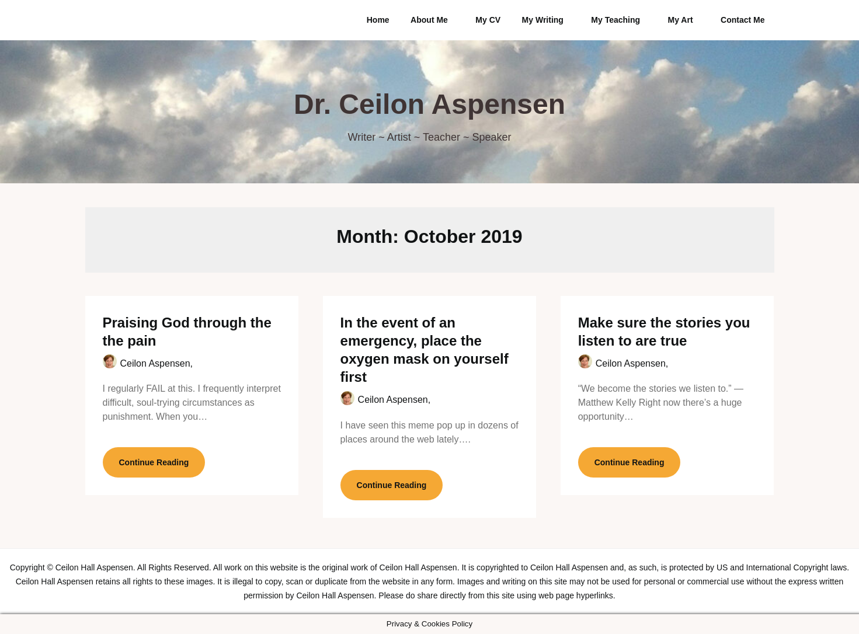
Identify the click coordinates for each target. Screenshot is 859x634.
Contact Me (742, 20)
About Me (429, 20)
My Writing (543, 20)
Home (378, 20)
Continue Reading (154, 462)
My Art (680, 20)
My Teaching (615, 20)
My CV (487, 20)
